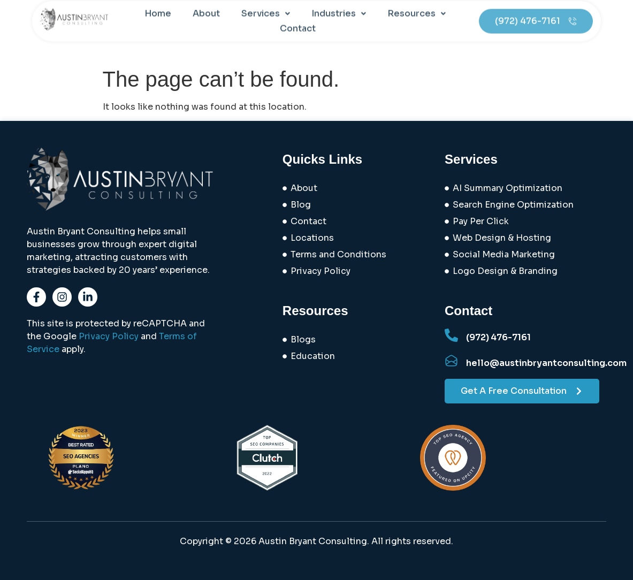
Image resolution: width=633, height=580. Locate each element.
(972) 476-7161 (498, 337)
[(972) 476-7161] (451, 335)
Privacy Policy (109, 336)
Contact (298, 21)
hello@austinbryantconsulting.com (546, 363)
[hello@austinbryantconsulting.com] (451, 361)
